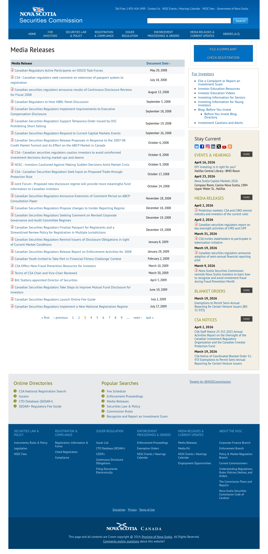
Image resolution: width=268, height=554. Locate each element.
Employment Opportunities (194, 463)
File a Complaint (223, 49)
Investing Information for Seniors (221, 97)
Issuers (24, 396)
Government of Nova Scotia (232, 8)
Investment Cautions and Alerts (220, 123)
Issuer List (102, 443)
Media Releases (118, 401)
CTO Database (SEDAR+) (36, 401)
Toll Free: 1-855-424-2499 (130, 8)
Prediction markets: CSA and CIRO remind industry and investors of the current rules (223, 212)
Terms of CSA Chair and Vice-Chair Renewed (46, 273)
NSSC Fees (208, 8)
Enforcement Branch (231, 448)
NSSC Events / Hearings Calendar (181, 8)
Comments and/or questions (121, 541)
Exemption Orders (148, 448)
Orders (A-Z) (231, 34)
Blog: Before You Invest (214, 109)
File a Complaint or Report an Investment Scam (219, 82)
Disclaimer (119, 510)
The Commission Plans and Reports (235, 483)
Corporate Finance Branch (234, 443)
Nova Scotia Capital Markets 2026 (216, 181)
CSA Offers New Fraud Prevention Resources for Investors (55, 266)
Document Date (159, 63)
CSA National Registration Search (42, 391)
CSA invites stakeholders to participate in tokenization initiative (223, 240)
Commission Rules (120, 411)
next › (138, 317)
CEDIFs (100, 454)
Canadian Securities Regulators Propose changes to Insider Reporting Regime (70, 208)
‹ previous (61, 317)
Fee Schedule (116, 391)
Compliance (62, 457)
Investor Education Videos (216, 93)
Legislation (20, 448)
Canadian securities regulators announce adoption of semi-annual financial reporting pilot (223, 256)
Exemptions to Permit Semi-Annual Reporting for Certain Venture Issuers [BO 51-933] (221, 306)
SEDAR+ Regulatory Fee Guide (40, 406)
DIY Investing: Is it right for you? (215, 167)
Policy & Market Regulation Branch (235, 455)
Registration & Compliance (104, 34)
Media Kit (184, 448)
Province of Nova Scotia (157, 537)
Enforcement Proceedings (125, 396)
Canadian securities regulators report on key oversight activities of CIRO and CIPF (222, 226)
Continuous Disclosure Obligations (109, 461)
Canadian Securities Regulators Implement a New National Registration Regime (71, 306)
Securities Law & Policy (76, 34)
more (246, 154)
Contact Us (154, 8)
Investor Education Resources (219, 88)
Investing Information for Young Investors (221, 103)
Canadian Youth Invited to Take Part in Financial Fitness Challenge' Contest (68, 259)
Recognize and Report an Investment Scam (137, 416)
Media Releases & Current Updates (202, 34)
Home (32, 34)
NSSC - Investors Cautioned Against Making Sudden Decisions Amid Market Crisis (72, 164)
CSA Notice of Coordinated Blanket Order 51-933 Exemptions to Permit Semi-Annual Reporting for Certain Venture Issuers (223, 359)
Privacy (132, 510)
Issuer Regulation (130, 34)
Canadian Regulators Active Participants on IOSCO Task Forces (59, 70)
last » (150, 317)
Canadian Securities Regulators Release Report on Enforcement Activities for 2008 (73, 251)
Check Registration (223, 57)
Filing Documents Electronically (106, 470)
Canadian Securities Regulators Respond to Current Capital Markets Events (68, 133)
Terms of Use (147, 510)
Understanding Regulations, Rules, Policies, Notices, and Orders (236, 472)
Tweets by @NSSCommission (210, 381)
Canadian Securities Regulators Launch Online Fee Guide (55, 299)
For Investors (50, 34)
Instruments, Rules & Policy (31, 443)
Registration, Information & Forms (71, 444)
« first (45, 317)
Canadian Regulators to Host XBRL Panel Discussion (52, 102)
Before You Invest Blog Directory (220, 115)
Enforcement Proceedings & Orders (163, 34)
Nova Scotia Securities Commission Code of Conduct (232, 494)
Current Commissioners (233, 463)
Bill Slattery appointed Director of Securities (46, 280)
